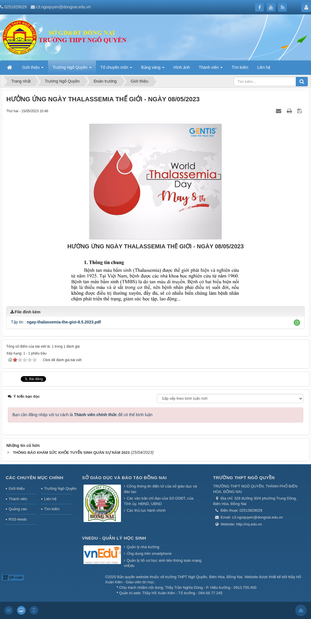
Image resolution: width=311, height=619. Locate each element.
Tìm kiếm (51, 509)
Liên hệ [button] (263, 67)
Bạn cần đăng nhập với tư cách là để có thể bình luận (82, 414)
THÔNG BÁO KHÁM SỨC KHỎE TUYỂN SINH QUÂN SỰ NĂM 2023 (71, 452)
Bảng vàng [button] (152, 69)
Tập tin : (56, 322)
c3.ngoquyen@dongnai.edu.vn (63, 7)
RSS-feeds (18, 519)
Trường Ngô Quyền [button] (71, 69)
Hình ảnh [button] (181, 67)
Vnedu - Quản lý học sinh (114, 538)
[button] (296, 323)
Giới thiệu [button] (32, 69)
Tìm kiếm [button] (240, 67)
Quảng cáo (18, 509)
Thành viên (18, 499)
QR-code (12, 578)
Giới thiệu (16, 488)
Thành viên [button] (211, 69)
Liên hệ (50, 499)
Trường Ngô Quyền (58, 488)
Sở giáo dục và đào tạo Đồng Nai (124, 477)
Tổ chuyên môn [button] (116, 69)
